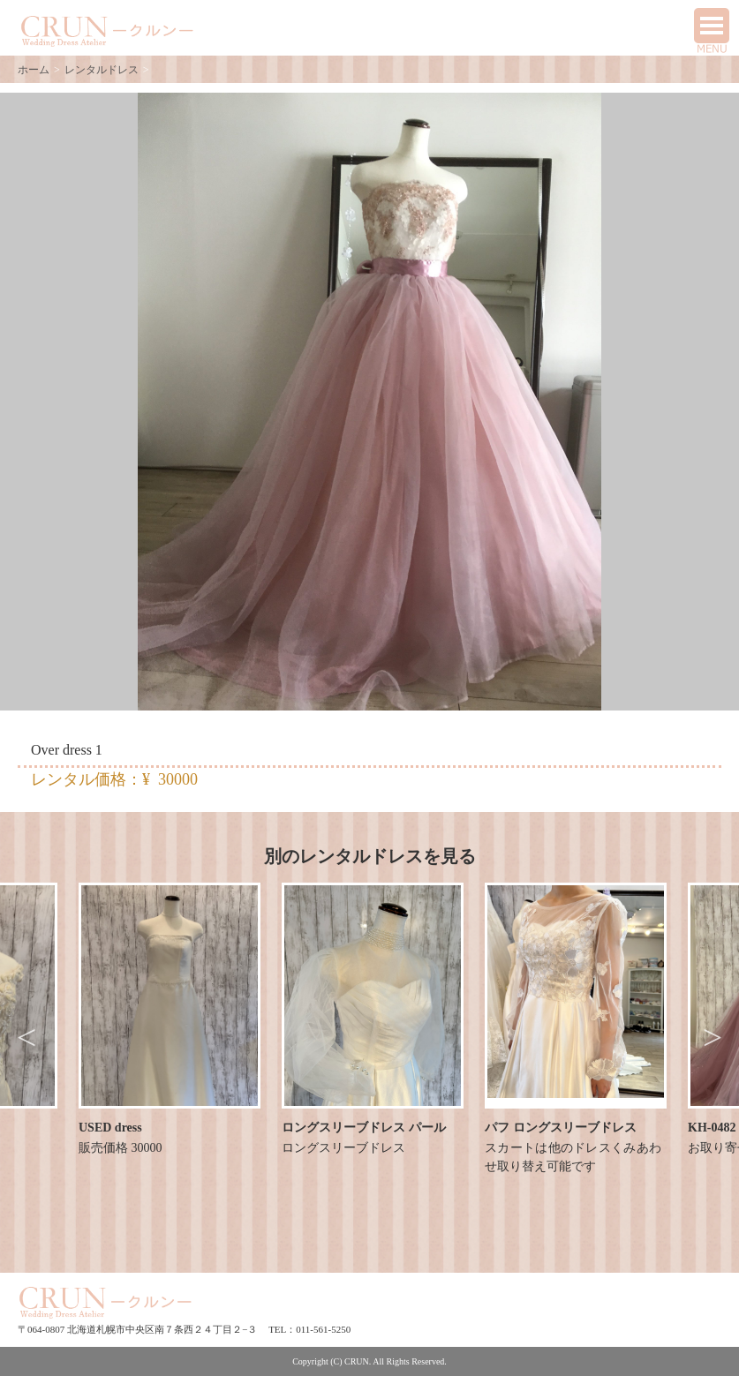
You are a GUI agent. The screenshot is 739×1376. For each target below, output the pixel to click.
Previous (26, 1038)
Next (712, 1038)
